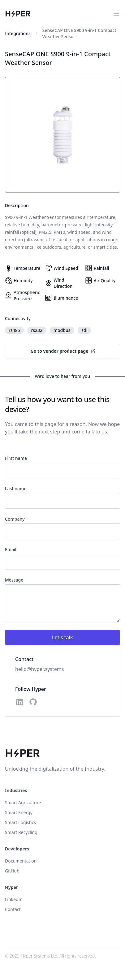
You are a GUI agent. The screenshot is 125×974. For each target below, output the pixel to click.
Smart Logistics (20, 822)
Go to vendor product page (63, 351)
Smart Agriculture (23, 802)
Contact (13, 909)
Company (15, 519)
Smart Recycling (21, 832)
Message (14, 580)
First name (16, 458)
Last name (15, 489)
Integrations (18, 33)
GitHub (12, 871)
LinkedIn (14, 899)
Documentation (21, 861)
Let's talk (62, 637)
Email (10, 549)
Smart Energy (18, 812)
